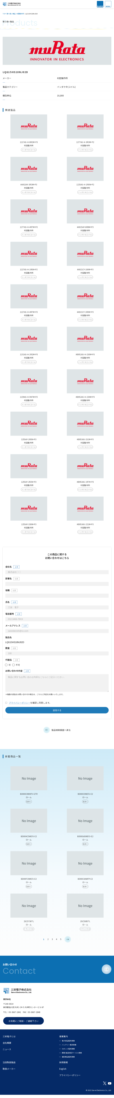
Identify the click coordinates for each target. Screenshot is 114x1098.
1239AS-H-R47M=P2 (29, 398)
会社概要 (7, 1046)
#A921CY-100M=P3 (85, 271)
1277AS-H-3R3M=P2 (85, 143)
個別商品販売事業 (68, 1060)
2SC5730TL (29, 926)
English (62, 1072)
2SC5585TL (85, 926)
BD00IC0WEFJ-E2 (85, 798)
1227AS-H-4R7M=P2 (29, 313)
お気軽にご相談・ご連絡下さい (23, 1024)
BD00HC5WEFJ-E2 (29, 841)
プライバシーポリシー (19, 707)
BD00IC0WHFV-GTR (29, 798)
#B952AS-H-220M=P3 (85, 398)
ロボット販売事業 (68, 1052)
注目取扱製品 (9, 1065)
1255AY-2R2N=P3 (28, 483)
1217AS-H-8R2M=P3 (29, 143)
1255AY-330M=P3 (28, 526)
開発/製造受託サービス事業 (72, 1056)
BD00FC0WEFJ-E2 (29, 883)
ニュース (7, 1052)
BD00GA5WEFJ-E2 (85, 841)
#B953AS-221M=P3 (85, 526)
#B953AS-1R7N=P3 (85, 483)
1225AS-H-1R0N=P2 (85, 186)
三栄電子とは (9, 1039)
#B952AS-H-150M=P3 (85, 356)
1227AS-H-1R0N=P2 (29, 271)
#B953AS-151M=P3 (85, 441)
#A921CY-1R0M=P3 (85, 313)
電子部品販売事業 (68, 1044)
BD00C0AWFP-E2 (85, 883)
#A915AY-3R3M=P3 (28, 186)
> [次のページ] (68, 944)
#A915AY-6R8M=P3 (85, 228)
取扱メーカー (9, 1072)
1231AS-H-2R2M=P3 (29, 356)
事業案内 (63, 1039)
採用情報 (63, 1065)
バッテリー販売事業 (69, 1048)
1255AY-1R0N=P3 (28, 441)
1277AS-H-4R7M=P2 (29, 228)
